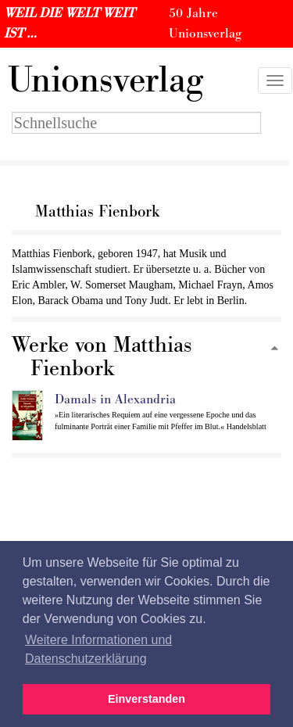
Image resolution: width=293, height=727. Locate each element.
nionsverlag (105, 80)
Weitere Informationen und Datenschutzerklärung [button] (98, 649)
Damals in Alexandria (115, 399)
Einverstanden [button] (146, 699)
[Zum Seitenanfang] (274, 349)
